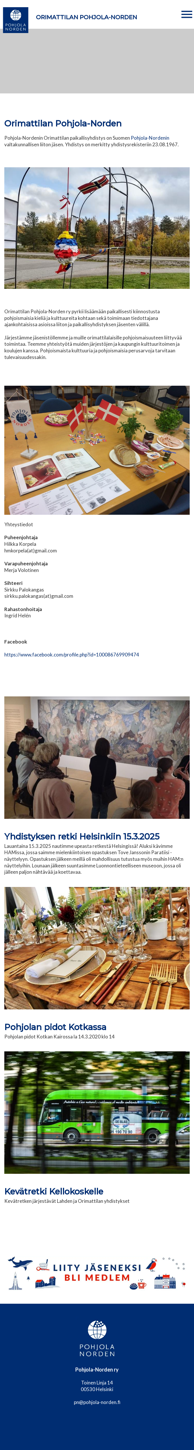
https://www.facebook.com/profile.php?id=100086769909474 (71, 655)
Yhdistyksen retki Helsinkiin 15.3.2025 (82, 836)
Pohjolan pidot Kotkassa (55, 1027)
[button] (187, 14)
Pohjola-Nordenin (150, 138)
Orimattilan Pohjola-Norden (86, 17)
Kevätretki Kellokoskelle (53, 1191)
